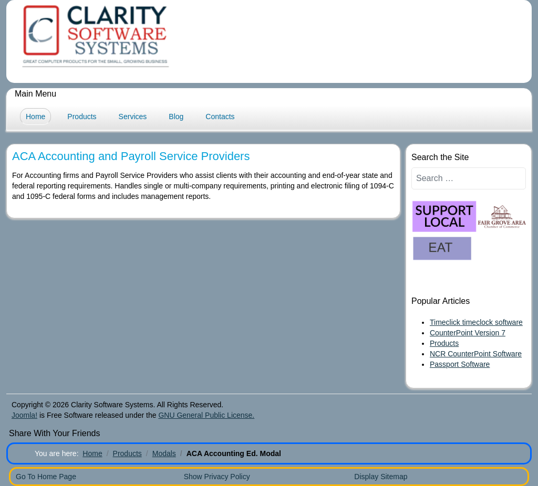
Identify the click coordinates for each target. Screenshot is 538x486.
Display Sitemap (380, 476)
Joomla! (24, 415)
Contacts (219, 116)
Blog (176, 116)
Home (35, 116)
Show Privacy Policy (217, 476)
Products (81, 116)
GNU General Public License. (206, 415)
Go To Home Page (46, 476)
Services (133, 116)
